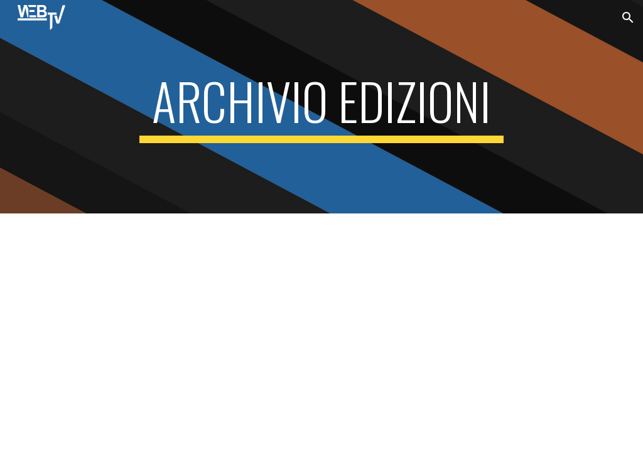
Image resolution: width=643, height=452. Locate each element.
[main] (321, 106)
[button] (628, 18)
